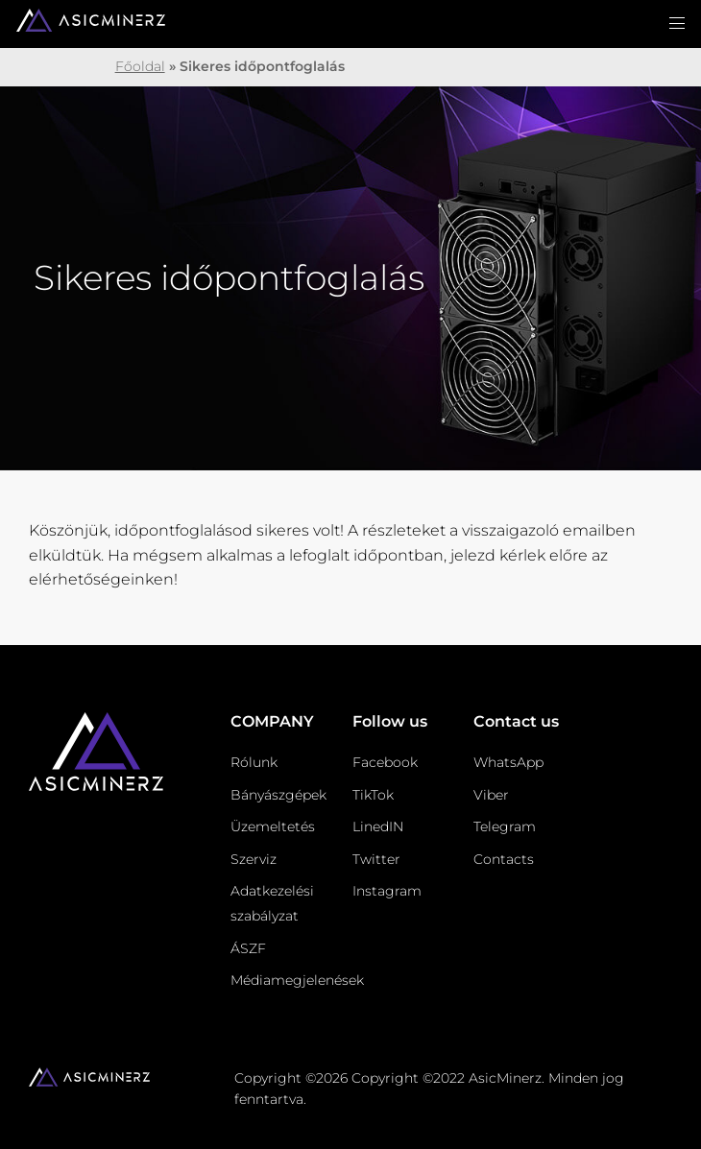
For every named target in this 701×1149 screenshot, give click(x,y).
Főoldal (140, 66)
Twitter (376, 859)
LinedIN (377, 826)
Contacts (503, 859)
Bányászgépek (278, 794)
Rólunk (254, 762)
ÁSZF (248, 948)
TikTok (373, 794)
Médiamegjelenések (297, 980)
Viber (491, 794)
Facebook (385, 762)
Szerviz (253, 859)
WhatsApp (508, 762)
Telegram (504, 826)
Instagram (387, 890)
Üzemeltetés (272, 826)
